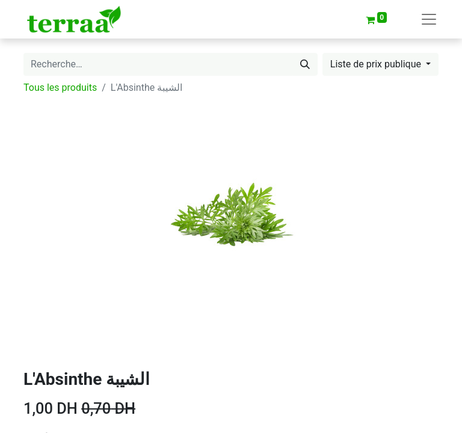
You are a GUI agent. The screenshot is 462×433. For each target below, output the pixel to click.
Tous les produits (60, 87)
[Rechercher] (305, 64)
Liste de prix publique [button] (377, 64)
